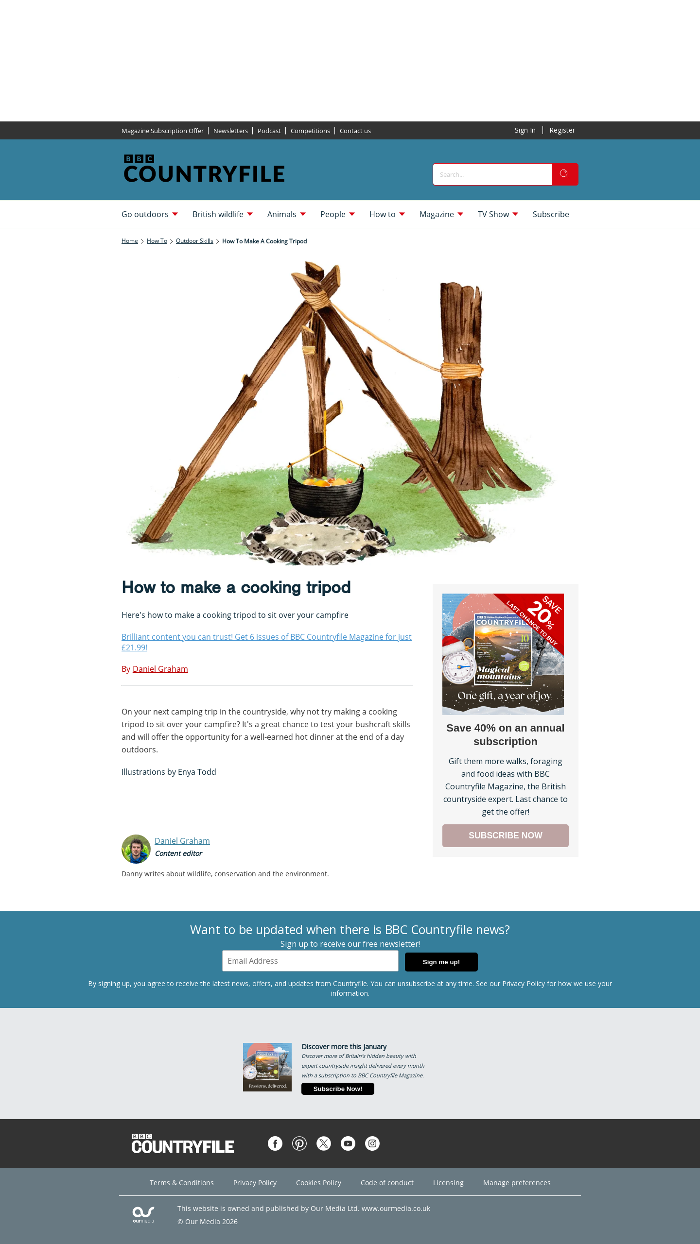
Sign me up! (441, 962)
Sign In (525, 130)
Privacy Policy (523, 983)
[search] (565, 174)
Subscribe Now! (338, 1088)
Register (562, 130)
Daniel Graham (182, 840)
